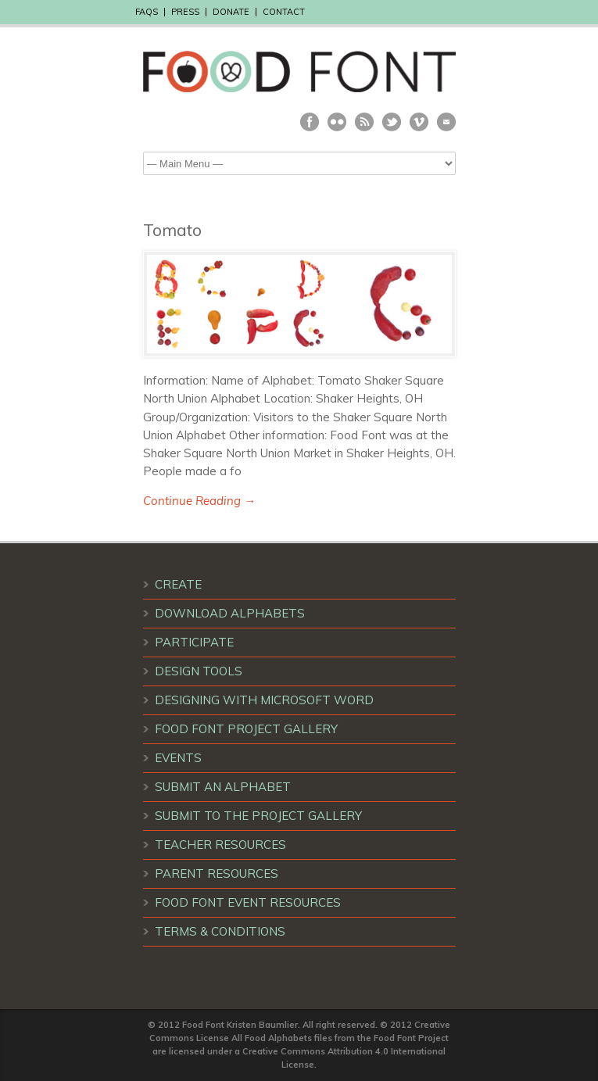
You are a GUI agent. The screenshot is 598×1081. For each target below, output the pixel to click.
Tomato (172, 230)
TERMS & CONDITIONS (220, 931)
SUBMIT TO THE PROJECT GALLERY (258, 815)
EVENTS (178, 757)
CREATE (178, 584)
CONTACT (284, 12)
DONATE (231, 12)
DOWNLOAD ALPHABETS (230, 613)
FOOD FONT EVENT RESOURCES (248, 902)
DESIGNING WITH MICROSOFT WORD (264, 700)
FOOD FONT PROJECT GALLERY (246, 728)
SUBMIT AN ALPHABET (223, 786)
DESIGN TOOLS (198, 671)
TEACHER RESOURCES (220, 844)
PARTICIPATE (194, 642)
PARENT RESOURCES (216, 873)
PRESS (185, 12)
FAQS (146, 12)
